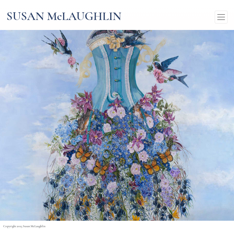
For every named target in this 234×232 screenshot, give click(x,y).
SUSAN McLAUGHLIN (63, 17)
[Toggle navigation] (221, 17)
